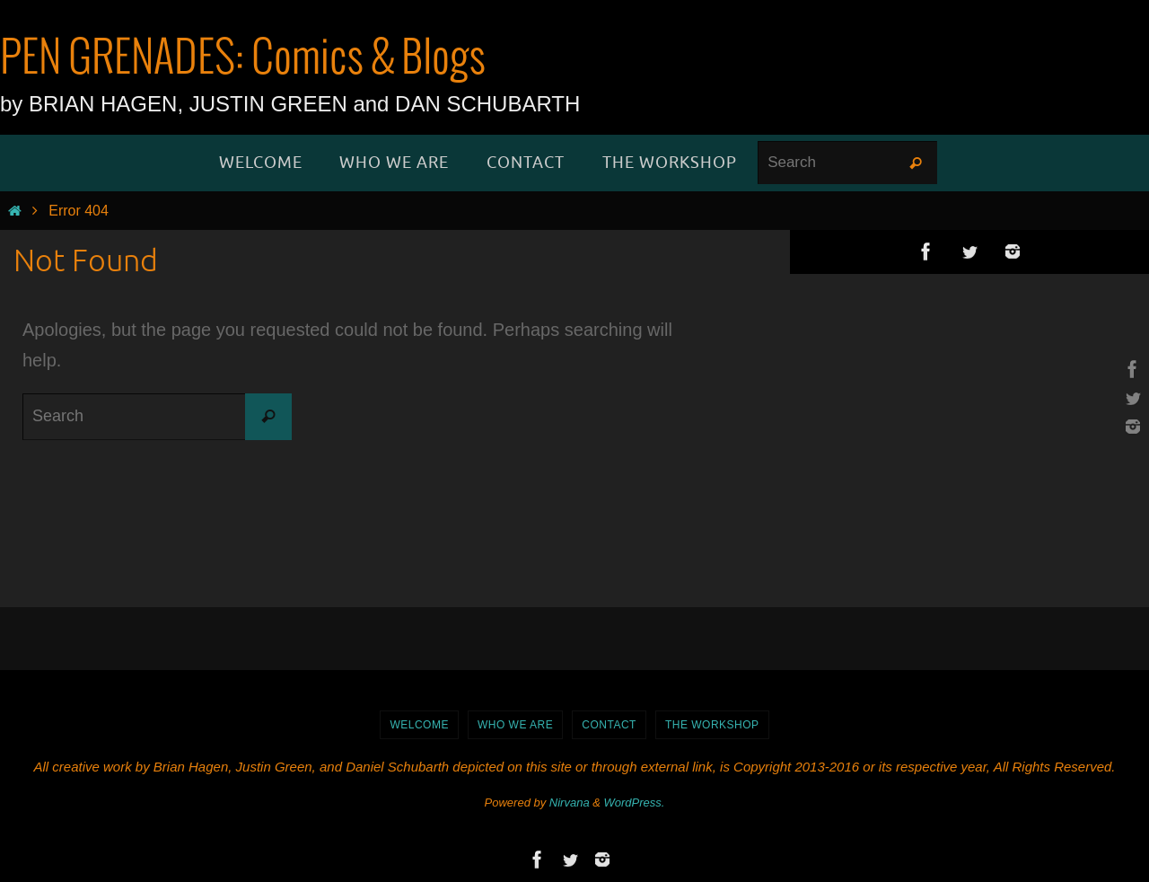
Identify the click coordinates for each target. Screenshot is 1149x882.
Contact (609, 725)
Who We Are (515, 725)
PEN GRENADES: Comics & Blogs (243, 59)
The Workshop (712, 725)
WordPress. (634, 802)
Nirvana (569, 802)
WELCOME (419, 725)
